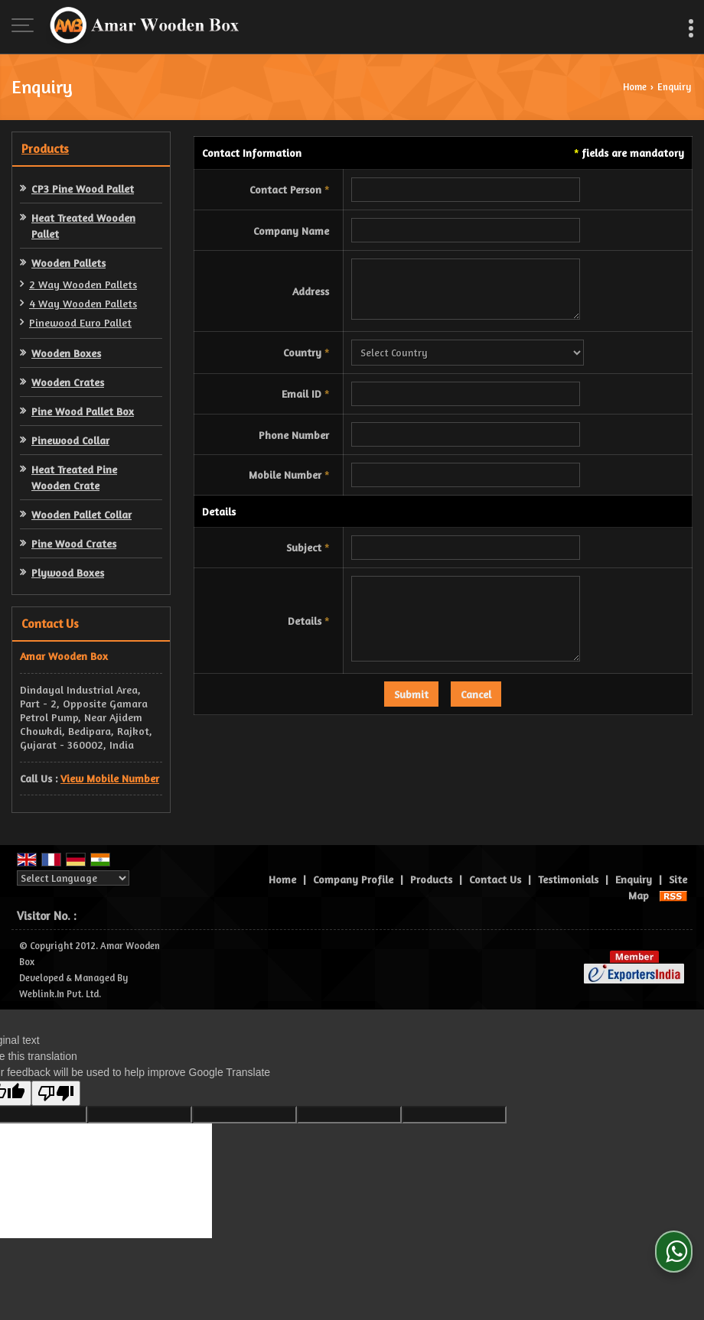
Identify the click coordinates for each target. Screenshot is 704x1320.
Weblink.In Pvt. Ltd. (60, 994)
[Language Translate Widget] (73, 878)
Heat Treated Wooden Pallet (83, 225)
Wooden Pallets (68, 262)
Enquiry (633, 879)
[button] (109, 778)
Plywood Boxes (67, 572)
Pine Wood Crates (73, 543)
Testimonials (568, 879)
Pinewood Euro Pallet (80, 322)
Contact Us (495, 879)
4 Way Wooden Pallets (83, 303)
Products (45, 148)
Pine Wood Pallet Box (82, 411)
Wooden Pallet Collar (81, 514)
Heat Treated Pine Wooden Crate (74, 477)
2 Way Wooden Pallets (83, 284)
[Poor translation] (55, 1093)
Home (635, 87)
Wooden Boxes (66, 352)
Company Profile (353, 879)
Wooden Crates (67, 382)
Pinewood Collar (70, 440)
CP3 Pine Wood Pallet (82, 188)
